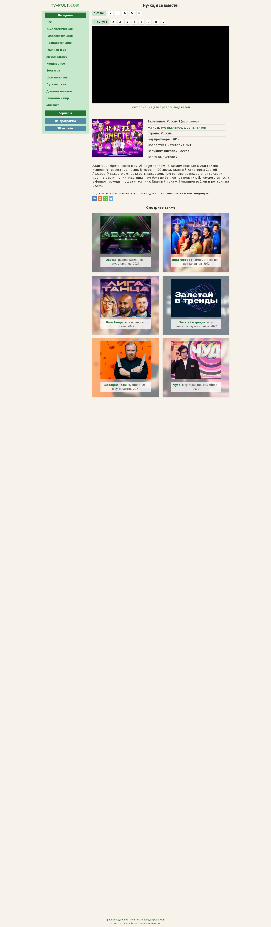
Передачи (65, 15)
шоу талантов (195, 127)
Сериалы (65, 113)
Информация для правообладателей (161, 107)
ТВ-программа (65, 121)
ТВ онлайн (65, 128)
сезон (99, 13)
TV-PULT (65, 5)
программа (190, 121)
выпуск (100, 22)
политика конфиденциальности (147, 919)
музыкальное (171, 127)
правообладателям (117, 919)
